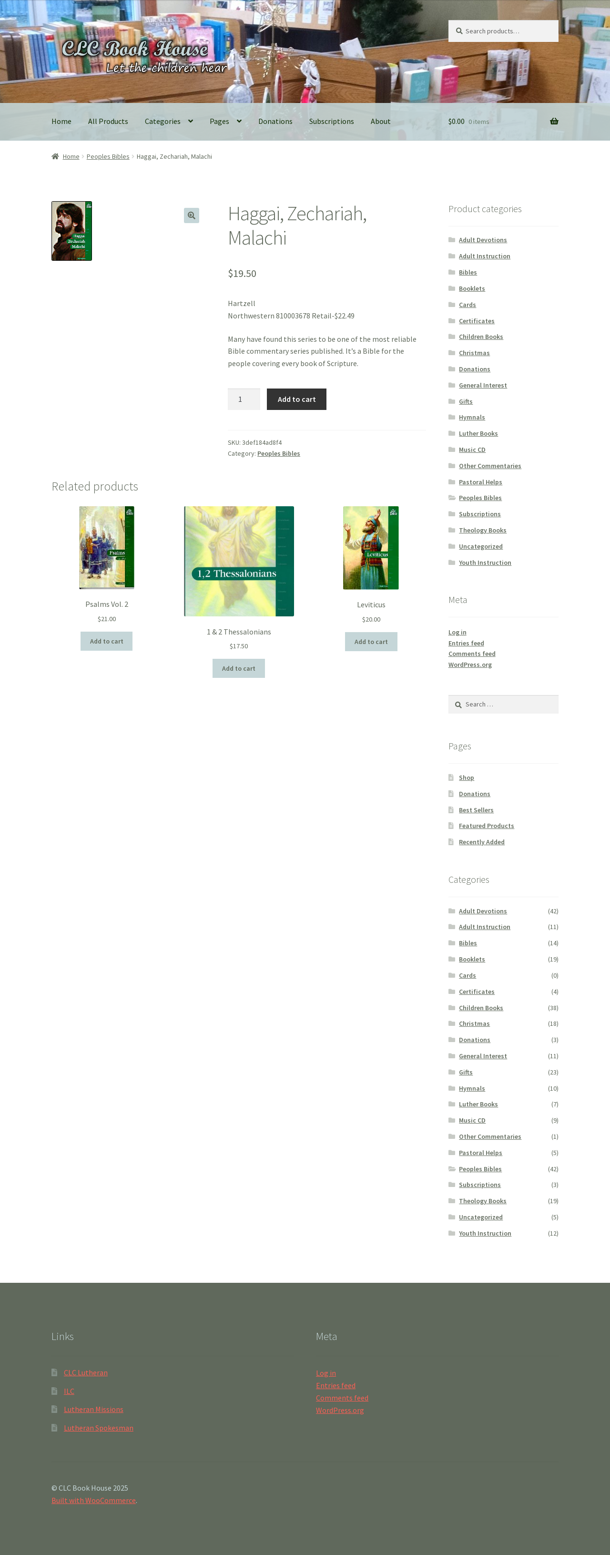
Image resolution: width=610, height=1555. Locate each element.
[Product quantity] (244, 399)
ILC (69, 1391)
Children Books (481, 336)
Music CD (472, 449)
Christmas (474, 352)
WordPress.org (470, 664)
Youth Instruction (485, 562)
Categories (163, 121)
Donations (275, 121)
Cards (467, 304)
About (381, 121)
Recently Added (482, 842)
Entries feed (466, 643)
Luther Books (478, 433)
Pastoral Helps (480, 482)
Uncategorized (481, 546)
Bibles (468, 272)
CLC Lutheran (86, 1372)
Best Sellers (476, 810)
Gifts (466, 401)
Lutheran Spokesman (98, 1427)
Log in (457, 632)
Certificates (477, 321)
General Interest (483, 385)
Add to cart (297, 399)
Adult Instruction (484, 256)
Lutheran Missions (93, 1409)
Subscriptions (331, 121)
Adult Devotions (483, 239)
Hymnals (472, 417)
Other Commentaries (490, 465)
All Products (108, 121)
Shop (466, 777)
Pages (219, 121)
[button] (191, 215)
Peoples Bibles (108, 156)
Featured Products (486, 825)
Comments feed (472, 653)
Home (61, 121)
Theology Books (483, 530)
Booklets (472, 288)
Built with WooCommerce (93, 1500)
